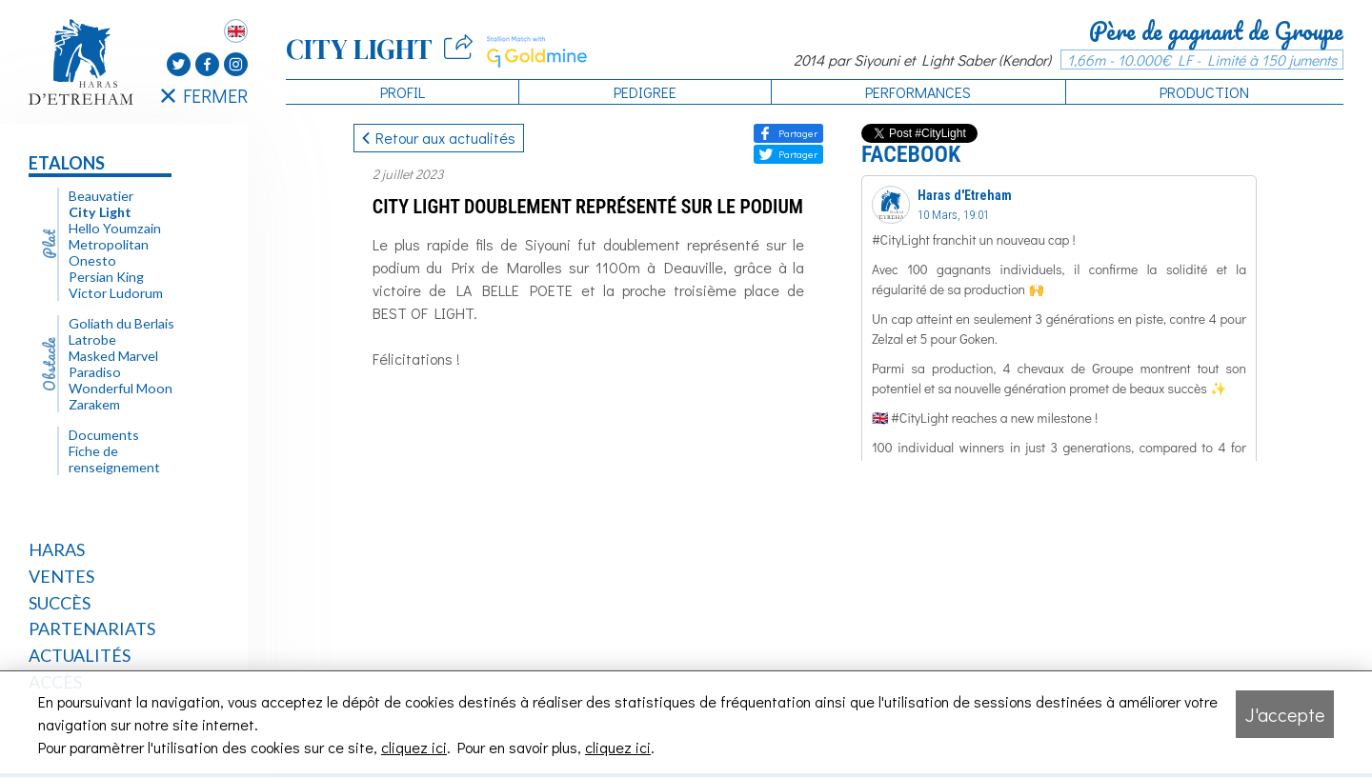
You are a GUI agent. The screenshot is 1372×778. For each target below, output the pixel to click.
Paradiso (95, 372)
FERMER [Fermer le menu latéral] (204, 95)
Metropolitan (109, 244)
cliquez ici (414, 747)
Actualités (80, 655)
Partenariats (92, 628)
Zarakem (94, 404)
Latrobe (92, 339)
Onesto (92, 260)
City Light (100, 212)
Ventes (61, 576)
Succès (60, 602)
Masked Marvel (113, 356)
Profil (402, 92)
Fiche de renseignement (114, 459)
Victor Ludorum (116, 293)
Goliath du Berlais (121, 323)
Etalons (67, 162)
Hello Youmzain (115, 228)
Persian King (106, 277)
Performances (918, 92)
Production (1204, 92)
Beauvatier (101, 196)
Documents (104, 435)
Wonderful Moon (120, 388)
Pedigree (645, 92)
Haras (57, 549)
